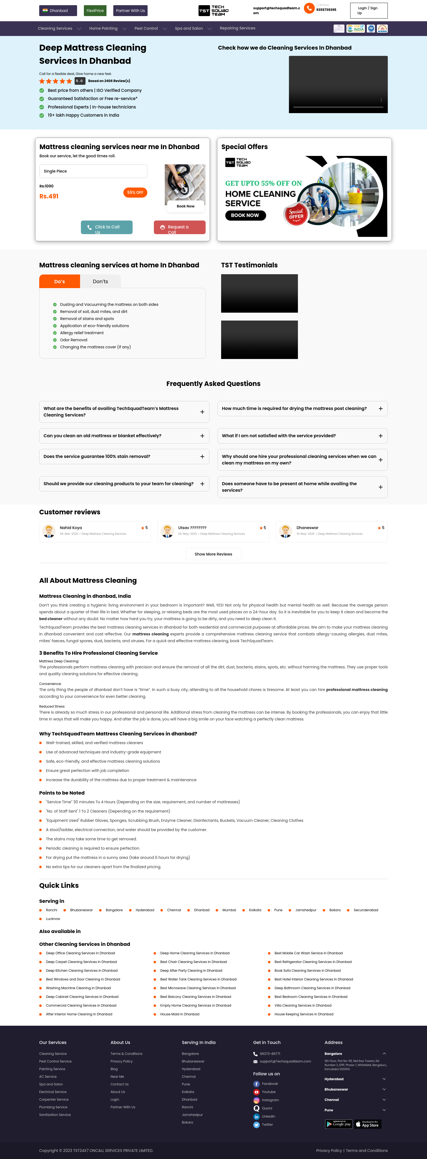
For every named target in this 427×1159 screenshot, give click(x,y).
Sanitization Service (55, 1114)
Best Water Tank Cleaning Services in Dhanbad (198, 979)
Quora (262, 1108)
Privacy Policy (122, 1061)
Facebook (265, 1083)
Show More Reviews (213, 554)
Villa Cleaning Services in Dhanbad (303, 1005)
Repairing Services (237, 28)
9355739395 (326, 9)
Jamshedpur (305, 910)
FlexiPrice (95, 10)
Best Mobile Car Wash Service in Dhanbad (309, 953)
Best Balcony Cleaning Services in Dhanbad (195, 996)
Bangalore (114, 910)
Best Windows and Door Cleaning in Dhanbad (83, 979)
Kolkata (255, 910)
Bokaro (335, 910)
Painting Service (52, 1069)
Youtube (264, 1091)
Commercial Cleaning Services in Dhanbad (81, 1005)
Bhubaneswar (81, 910)
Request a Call (178, 229)
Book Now (185, 206)
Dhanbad (201, 910)
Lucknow (53, 918)
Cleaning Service (53, 1053)
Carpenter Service (54, 1099)
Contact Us (120, 1084)
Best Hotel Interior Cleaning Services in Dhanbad (314, 979)
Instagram (266, 1100)
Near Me (117, 1076)
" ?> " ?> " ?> (93, 171)
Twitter (263, 1124)
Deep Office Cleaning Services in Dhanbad (80, 953)
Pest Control (151, 28)
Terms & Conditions (126, 1053)
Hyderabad (145, 910)
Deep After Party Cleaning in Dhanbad (191, 970)
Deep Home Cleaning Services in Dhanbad (195, 953)
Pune (278, 910)
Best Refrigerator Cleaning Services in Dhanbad (313, 961)
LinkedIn (264, 1116)
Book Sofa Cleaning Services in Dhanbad (308, 970)
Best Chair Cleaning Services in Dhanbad (193, 961)
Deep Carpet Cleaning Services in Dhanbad (81, 961)
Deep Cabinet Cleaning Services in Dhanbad (82, 996)
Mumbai (229, 910)
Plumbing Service (53, 1107)
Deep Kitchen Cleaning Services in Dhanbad (82, 970)
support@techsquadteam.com (276, 10)
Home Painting (108, 28)
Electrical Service (53, 1091)
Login (115, 1099)
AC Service (48, 1076)
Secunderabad (366, 910)
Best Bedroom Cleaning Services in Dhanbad (311, 996)
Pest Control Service (55, 1061)
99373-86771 (270, 1053)
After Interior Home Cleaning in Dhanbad (79, 1014)
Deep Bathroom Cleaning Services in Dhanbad (312, 988)
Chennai (174, 910)
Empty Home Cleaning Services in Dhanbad (195, 1005)
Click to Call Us (107, 229)
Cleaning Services (60, 28)
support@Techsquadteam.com (285, 1061)
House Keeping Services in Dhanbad (304, 1014)
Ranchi (51, 910)
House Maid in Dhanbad (179, 1014)
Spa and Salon (194, 28)
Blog (114, 1069)
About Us (118, 1091)
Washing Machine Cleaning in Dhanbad (78, 988)
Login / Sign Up (367, 10)
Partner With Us (130, 10)
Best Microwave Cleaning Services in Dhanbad (198, 988)
